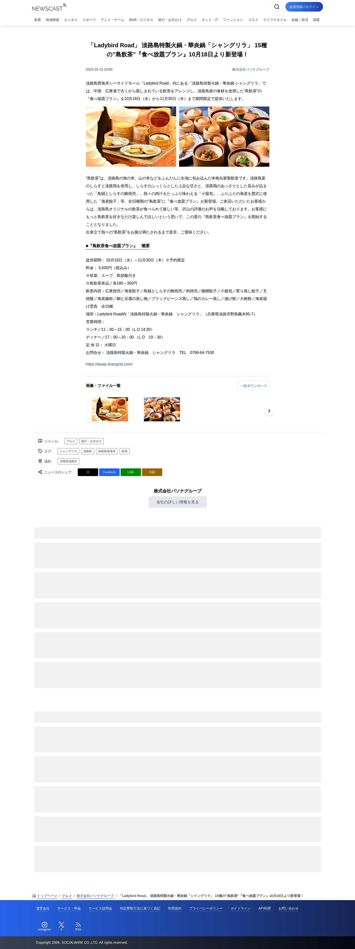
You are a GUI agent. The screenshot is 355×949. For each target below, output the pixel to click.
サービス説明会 (100, 908)
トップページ (44, 896)
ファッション (233, 20)
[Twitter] (61, 926)
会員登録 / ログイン (304, 7)
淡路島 (87, 451)
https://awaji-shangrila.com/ (109, 364)
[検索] (277, 7)
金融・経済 (299, 20)
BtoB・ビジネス (141, 20)
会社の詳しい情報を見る (177, 502)
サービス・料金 (69, 908)
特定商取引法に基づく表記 (140, 908)
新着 (37, 20)
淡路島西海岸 (107, 451)
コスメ (253, 20)
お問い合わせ (288, 908)
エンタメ (70, 20)
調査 (316, 20)
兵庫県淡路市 (68, 461)
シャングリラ (68, 451)
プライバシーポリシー (206, 908)
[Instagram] (44, 926)
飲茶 (125, 451)
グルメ (192, 20)
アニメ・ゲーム (112, 20)
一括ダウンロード (253, 386)
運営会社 (43, 908)
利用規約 (174, 908)
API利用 (264, 908)
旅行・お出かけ (170, 20)
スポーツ (89, 20)
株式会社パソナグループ (250, 69)
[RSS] (78, 926)
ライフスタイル (275, 20)
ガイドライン (241, 908)
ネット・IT (210, 20)
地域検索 (52, 20)
